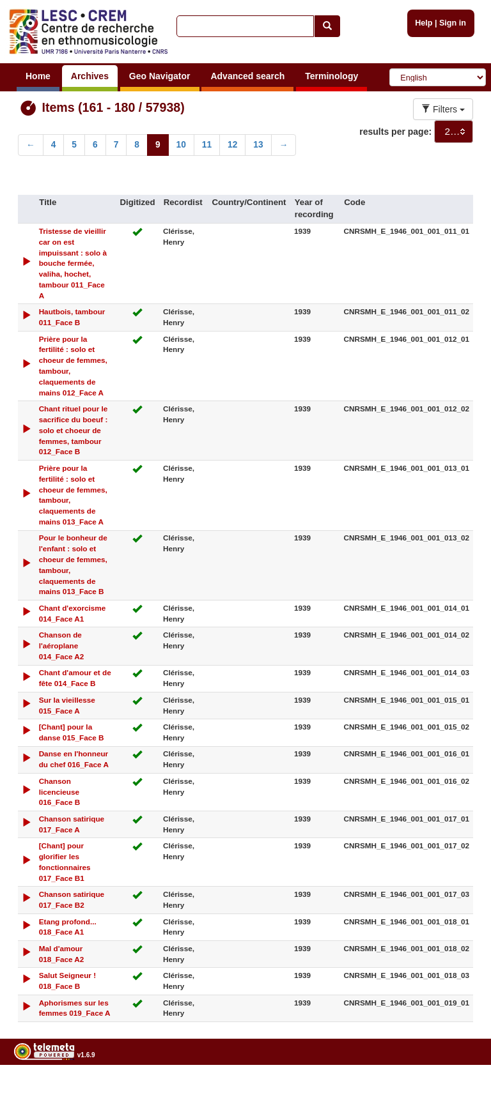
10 (181, 144)
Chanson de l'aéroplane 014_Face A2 (61, 646)
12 (232, 144)
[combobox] (453, 131)
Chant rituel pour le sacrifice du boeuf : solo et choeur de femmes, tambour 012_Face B (73, 429)
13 (258, 144)
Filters (443, 109)
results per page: (395, 131)
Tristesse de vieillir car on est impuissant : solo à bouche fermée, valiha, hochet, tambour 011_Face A (73, 263)
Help (423, 23)
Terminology (331, 76)
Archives (90, 76)
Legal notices (459, 1087)
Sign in (452, 23)
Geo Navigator (160, 76)
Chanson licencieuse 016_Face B (60, 792)
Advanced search (247, 76)
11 (207, 144)
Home (38, 76)
